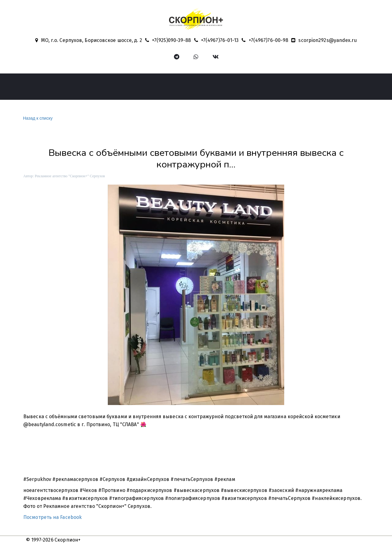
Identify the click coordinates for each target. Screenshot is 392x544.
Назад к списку (37, 118)
